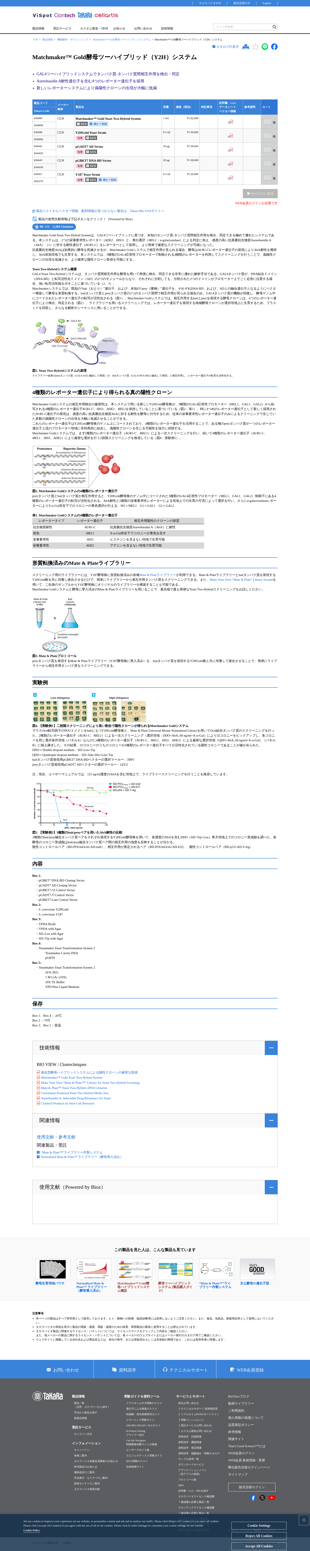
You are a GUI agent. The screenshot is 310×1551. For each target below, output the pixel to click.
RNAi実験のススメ (137, 1461)
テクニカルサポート (188, 1370)
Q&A (181, 1485)
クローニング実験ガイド (140, 1419)
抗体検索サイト (135, 1466)
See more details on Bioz (70, 230)
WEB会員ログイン (241, 1453)
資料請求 (127, 1370)
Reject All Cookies (258, 1536)
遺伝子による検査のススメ (141, 1408)
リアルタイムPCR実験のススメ (144, 1403)
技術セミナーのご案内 (87, 1483)
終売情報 (234, 1432)
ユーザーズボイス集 (137, 1449)
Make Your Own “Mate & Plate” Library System (241, 579)
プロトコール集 (187, 1479)
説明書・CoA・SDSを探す (193, 1490)
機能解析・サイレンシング (72, 39)
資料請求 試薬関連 (190, 1436)
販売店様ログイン (252, 1487)
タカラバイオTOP (210, 3)
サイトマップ (238, 1474)
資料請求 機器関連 (190, 1442)
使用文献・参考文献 (56, 1137)
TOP (35, 39)
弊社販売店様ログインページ (249, 1467)
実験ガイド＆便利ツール (142, 1396)
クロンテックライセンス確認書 (196, 1507)
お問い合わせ (143, 28)
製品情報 (38, 28)
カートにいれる (262, 193)
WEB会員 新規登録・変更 (246, 1460)
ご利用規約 (236, 1410)
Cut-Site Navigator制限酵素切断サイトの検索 (141, 1442)
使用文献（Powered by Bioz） (72, 1187)
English (267, 3)
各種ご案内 (80, 1455)
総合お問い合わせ (188, 1403)
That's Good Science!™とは (246, 1446)
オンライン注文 (83, 1434)
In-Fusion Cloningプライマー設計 (135, 1433)
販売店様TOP (242, 3)
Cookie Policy (31, 1530)
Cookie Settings (259, 1525)
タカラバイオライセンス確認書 (196, 1496)
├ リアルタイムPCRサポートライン (198, 1414)
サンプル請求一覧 (188, 1458)
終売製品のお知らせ (85, 1466)
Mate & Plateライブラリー (158, 575)
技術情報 (167, 28)
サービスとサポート (190, 1396)
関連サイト (236, 1439)
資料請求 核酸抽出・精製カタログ (199, 1453)
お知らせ (119, 28)
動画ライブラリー (241, 1403)
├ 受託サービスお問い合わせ (195, 1425)
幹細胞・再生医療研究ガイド (143, 1414)
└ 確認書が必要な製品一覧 (193, 1501)
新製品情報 (80, 1418)
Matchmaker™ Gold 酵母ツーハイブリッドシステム (122, 39)
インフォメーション (86, 1443)
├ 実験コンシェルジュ (191, 1419)
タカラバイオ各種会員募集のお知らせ (96, 1461)
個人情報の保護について (246, 1417)
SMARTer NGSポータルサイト (143, 1425)
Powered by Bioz (36, 230)
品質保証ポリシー (241, 1425)
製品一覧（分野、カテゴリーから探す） (92, 1405)
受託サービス (62, 28)
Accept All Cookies (259, 1546)
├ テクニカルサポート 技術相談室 (198, 1408)
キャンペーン (82, 1449)
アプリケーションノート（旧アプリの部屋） (192, 1472)
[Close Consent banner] (304, 1520)
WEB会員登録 (250, 1370)
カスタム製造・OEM (94, 28)
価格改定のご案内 (84, 1472)
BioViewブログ (238, 1396)
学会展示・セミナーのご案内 (91, 1477)
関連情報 (49, 1120)
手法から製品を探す (85, 1412)
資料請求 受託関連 (190, 1447)
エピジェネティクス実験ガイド (144, 1455)
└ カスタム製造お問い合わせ (195, 1431)
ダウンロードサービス (191, 1464)
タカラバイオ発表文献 (87, 1489)
